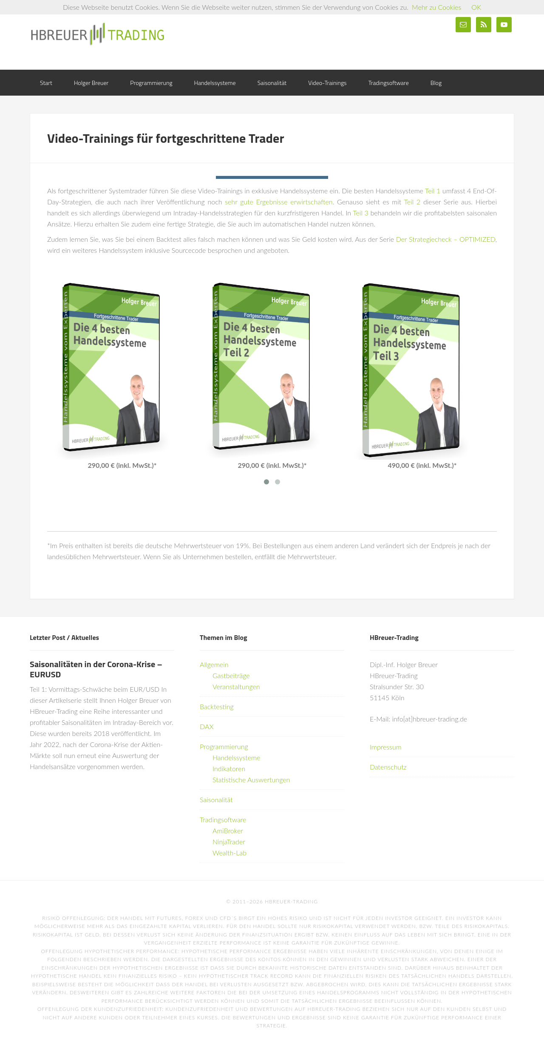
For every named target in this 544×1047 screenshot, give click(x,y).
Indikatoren (228, 768)
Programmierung (224, 746)
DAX (206, 726)
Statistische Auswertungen (251, 779)
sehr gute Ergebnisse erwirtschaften (278, 202)
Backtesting (217, 706)
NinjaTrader (228, 842)
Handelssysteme (236, 757)
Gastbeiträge (231, 675)
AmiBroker (227, 830)
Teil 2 (412, 202)
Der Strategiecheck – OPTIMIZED (446, 239)
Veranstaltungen (236, 686)
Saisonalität (216, 799)
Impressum (386, 747)
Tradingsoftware (223, 819)
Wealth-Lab (229, 853)
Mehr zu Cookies (436, 7)
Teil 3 (360, 213)
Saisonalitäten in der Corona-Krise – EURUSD (96, 669)
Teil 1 (432, 191)
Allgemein (214, 664)
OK (476, 7)
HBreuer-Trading (98, 34)
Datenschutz (388, 767)
